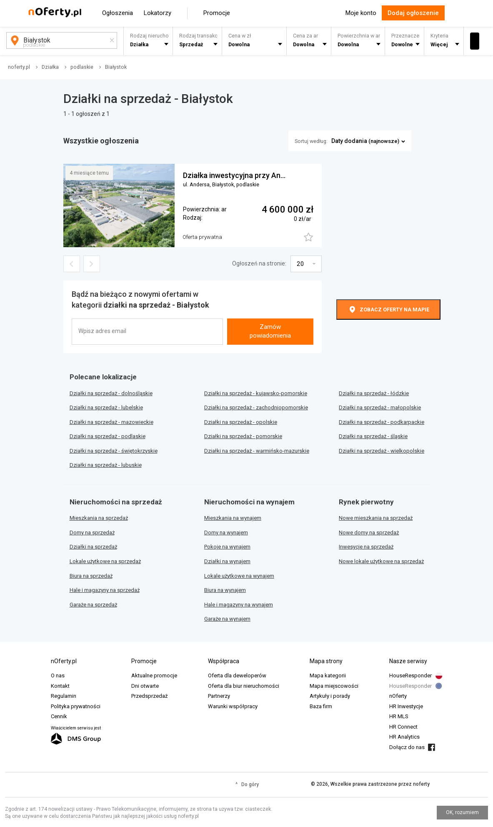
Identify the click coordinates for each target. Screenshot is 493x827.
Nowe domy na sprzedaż (369, 532)
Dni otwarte (145, 686)
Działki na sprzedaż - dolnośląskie (111, 393)
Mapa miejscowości (334, 686)
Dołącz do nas (407, 747)
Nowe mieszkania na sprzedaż (376, 518)
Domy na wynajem (226, 532)
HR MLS (398, 716)
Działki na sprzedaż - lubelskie (106, 407)
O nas (58, 675)
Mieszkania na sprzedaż (99, 518)
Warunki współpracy (233, 706)
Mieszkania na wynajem (232, 518)
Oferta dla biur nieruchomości (243, 686)
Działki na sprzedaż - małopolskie (380, 407)
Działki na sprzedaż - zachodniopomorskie (256, 407)
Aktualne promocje (154, 675)
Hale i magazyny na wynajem (238, 604)
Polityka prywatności (75, 706)
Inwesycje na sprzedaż (366, 547)
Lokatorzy (157, 13)
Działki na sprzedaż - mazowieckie (111, 422)
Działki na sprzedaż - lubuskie (106, 465)
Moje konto (360, 13)
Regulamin (63, 696)
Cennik (59, 716)
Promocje (216, 13)
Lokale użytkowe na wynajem (239, 576)
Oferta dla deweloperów (237, 675)
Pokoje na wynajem (227, 547)
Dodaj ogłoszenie (413, 13)
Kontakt (60, 686)
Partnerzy (219, 696)
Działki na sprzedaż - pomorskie (243, 436)
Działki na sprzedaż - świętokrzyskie (114, 451)
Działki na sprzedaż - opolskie (240, 422)
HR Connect (403, 727)
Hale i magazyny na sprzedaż (105, 590)
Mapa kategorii (328, 675)
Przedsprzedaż (149, 696)
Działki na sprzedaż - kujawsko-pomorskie (255, 393)
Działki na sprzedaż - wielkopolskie (381, 451)
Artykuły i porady (330, 696)
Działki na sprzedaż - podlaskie (107, 436)
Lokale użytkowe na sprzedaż (105, 561)
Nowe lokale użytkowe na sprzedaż (381, 561)
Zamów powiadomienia (270, 331)
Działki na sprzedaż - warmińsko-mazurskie (256, 451)
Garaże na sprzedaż (93, 604)
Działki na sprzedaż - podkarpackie (381, 422)
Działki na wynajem (227, 561)
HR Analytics (404, 737)
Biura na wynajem (225, 590)
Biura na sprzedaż (91, 576)
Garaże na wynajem (227, 619)
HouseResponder (410, 675)
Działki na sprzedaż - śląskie (373, 436)
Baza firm (321, 706)
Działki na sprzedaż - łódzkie (374, 393)
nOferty (398, 696)
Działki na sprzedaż (93, 547)
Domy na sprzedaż (92, 532)
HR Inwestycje (406, 706)
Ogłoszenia (117, 13)
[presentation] (269, 302)
